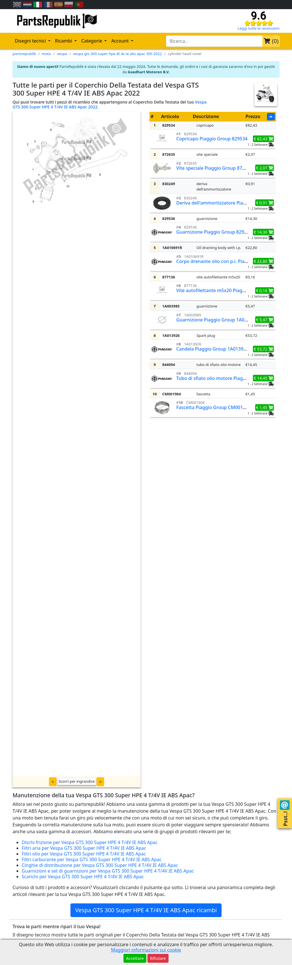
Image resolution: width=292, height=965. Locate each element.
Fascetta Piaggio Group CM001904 (213, 407)
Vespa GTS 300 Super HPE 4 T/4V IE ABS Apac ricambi (146, 910)
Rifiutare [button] (158, 958)
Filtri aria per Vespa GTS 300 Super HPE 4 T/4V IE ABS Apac (84, 848)
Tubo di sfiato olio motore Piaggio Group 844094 (228, 378)
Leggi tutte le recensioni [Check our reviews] (258, 28)
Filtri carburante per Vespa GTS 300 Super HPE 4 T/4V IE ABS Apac (92, 859)
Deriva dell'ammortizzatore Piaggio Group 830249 (230, 203)
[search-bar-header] (214, 41)
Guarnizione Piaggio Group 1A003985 (216, 320)
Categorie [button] (92, 41)
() (271, 41)
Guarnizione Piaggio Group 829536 (214, 232)
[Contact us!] (284, 805)
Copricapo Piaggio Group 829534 (212, 138)
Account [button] (120, 41)
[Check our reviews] (258, 22)
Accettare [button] (135, 958)
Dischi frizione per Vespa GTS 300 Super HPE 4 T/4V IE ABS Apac (89, 842)
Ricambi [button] (64, 41)
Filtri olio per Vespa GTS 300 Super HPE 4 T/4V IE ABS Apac (84, 854)
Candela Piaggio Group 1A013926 (212, 349)
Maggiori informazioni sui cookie (146, 950)
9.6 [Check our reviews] (258, 15)
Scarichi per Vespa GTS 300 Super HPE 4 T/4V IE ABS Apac (83, 876)
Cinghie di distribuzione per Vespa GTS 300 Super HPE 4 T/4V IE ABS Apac (100, 865)
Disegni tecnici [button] (31, 41)
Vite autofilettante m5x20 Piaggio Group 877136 (228, 290)
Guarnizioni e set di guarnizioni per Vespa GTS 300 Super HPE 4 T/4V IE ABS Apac (108, 871)
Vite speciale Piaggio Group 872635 (214, 168)
